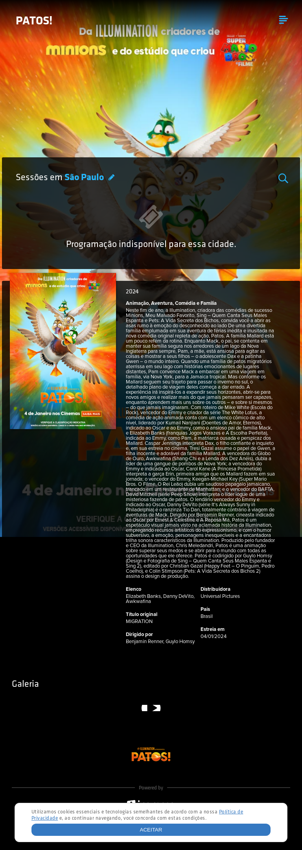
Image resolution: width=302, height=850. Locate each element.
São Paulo (85, 178)
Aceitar (151, 830)
